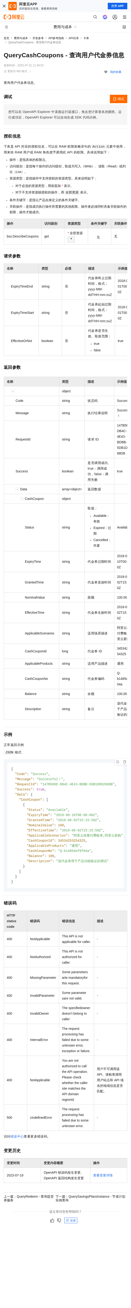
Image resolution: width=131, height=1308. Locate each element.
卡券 (86, 38)
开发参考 (38, 38)
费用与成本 (21, 38)
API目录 (74, 38)
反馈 (71, 1225)
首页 (6, 38)
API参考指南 (56, 38)
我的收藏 (115, 72)
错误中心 (17, 1142)
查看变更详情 (103, 1181)
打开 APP (117, 6)
